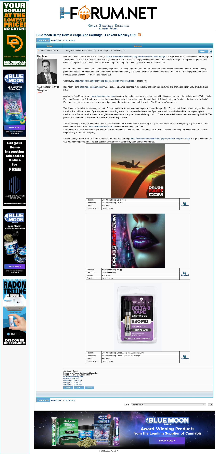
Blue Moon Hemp (81, 96)
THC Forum (70, 40)
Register (103, 29)
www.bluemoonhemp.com (73, 377)
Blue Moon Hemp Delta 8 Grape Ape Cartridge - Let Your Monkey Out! (86, 35)
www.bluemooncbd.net (71, 382)
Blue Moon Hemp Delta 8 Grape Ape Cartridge (84, 56)
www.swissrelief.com (71, 379)
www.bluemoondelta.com (72, 380)
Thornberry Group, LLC (111, 451)
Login (114, 29)
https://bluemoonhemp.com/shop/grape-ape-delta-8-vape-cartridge (135, 56)
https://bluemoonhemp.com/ (92, 87)
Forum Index (57, 40)
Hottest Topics (123, 26)
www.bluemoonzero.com (72, 384)
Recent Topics (107, 26)
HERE (71, 81)
